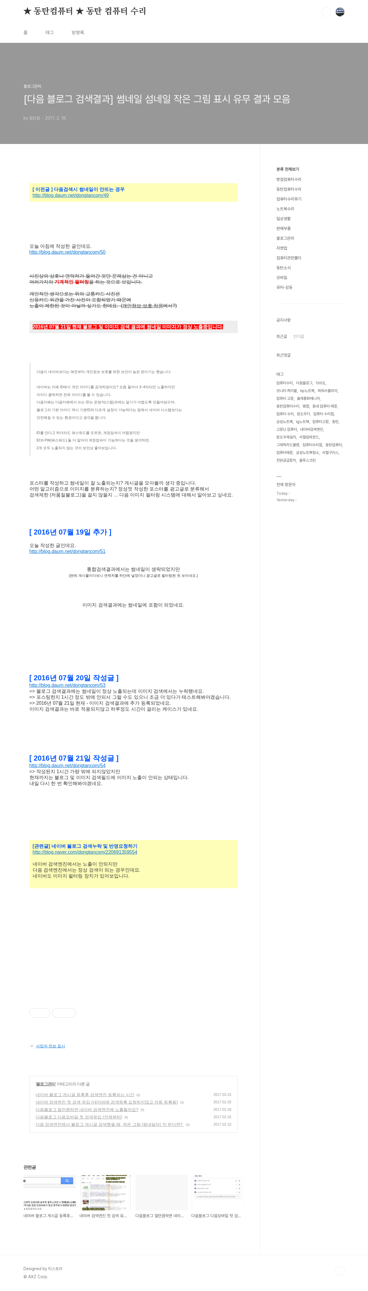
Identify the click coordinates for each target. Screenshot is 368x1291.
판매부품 (283, 228)
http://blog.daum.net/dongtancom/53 (67, 685)
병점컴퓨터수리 (288, 179)
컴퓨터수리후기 (288, 199)
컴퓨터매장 (284, 452)
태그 (50, 32)
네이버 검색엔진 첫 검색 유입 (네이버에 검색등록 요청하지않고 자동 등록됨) (107, 1102)
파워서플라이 (327, 390)
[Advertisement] (133, 950)
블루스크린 (307, 460)
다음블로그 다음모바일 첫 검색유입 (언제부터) (79, 1117)
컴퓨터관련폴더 (288, 258)
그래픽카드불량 (287, 445)
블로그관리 (45, 1084)
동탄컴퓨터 (333, 445)
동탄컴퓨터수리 (288, 189)
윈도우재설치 (286, 437)
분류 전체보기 (287, 169)
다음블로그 (304, 383)
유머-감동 (284, 287)
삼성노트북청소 (307, 452)
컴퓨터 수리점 (323, 414)
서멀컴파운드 (309, 437)
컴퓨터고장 (320, 421)
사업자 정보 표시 (47, 1046)
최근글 (281, 336)
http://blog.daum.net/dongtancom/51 (67, 551)
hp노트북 (307, 390)
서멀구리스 (330, 452)
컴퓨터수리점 (312, 445)
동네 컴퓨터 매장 (324, 406)
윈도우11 (303, 414)
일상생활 (283, 218)
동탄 (335, 421)
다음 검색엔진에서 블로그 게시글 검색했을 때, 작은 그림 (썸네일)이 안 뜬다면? (110, 1124)
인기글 (298, 336)
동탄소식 (283, 267)
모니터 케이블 (286, 390)
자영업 (281, 248)
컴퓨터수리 (284, 383)
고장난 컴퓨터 (286, 429)
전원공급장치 (286, 460)
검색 (326, 11)
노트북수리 (285, 208)
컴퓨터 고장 (285, 398)
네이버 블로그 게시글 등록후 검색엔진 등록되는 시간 (85, 1094)
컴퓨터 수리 (285, 414)
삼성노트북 (284, 421)
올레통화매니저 (308, 398)
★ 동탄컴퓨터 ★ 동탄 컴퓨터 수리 (85, 11)
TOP (340, 1271)
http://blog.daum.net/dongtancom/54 (67, 765)
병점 (306, 406)
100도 (320, 383)
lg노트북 (302, 421)
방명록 (78, 32)
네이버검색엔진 (311, 429)
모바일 (281, 277)
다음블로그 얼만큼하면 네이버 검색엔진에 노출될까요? (87, 1109)
